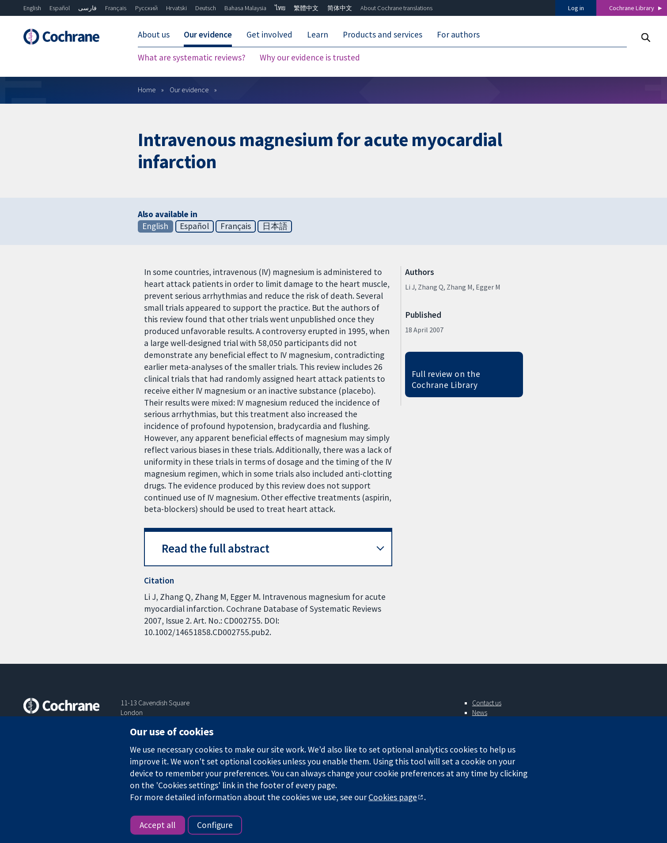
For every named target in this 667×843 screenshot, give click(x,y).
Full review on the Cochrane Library (446, 379)
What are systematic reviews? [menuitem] (192, 57)
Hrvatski (176, 8)
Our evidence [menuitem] (208, 34)
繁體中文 (306, 8)
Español (59, 8)
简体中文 (339, 8)
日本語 (275, 226)
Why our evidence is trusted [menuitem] (310, 57)
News (479, 712)
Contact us (486, 702)
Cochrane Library (631, 8)
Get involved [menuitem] (269, 34)
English (32, 8)
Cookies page (392, 797)
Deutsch (205, 8)
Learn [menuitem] (317, 34)
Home (147, 89)
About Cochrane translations (396, 8)
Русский (146, 8)
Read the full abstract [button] (215, 548)
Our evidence (189, 89)
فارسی (87, 8)
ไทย (280, 8)
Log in (576, 8)
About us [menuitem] (154, 34)
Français (115, 8)
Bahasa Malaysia (245, 8)
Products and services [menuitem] (382, 34)
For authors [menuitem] (458, 34)
